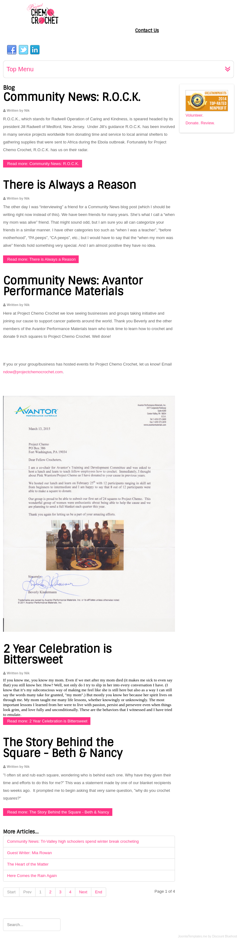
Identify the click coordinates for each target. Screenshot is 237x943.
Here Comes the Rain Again (32, 875)
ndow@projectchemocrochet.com (33, 372)
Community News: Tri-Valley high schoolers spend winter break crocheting (73, 841)
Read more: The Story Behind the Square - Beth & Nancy (57, 812)
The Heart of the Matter (27, 864)
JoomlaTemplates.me (192, 936)
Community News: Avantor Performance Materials (73, 286)
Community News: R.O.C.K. (71, 97)
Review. (208, 123)
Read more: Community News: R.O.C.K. (42, 163)
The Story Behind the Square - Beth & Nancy (63, 747)
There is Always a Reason (69, 185)
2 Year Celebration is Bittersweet (57, 654)
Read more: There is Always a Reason (41, 259)
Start (11, 892)
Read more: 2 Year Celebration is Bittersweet (46, 721)
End (98, 892)
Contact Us (147, 30)
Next (83, 892)
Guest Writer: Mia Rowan (29, 852)
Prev (27, 892)
